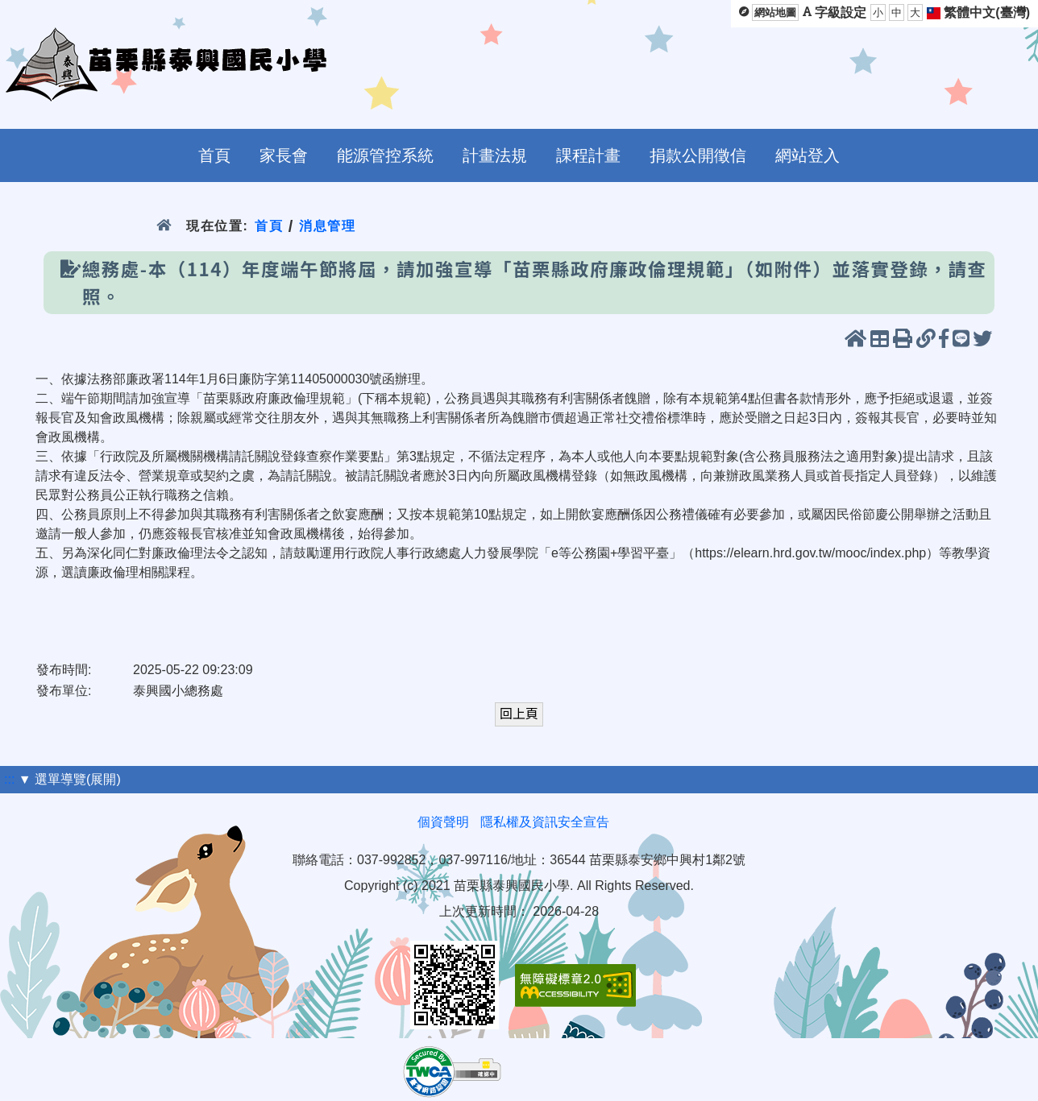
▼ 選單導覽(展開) (70, 779)
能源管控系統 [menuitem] (385, 155)
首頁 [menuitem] (214, 155)
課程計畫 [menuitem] (588, 155)
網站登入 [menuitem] (807, 155)
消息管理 (327, 226)
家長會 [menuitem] (284, 155)
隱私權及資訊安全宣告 (544, 822)
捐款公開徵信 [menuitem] (698, 155)
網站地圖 (775, 12)
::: (9, 779)
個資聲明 (443, 822)
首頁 (269, 226)
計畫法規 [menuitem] (495, 155)
